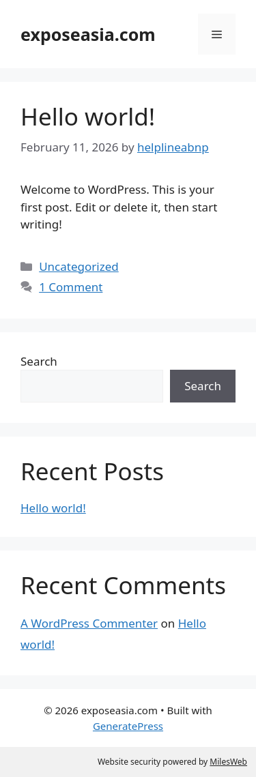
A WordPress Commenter (89, 623)
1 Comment (70, 287)
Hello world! (87, 116)
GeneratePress (128, 726)
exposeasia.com (88, 34)
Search (38, 361)
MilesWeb (228, 761)
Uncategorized (79, 266)
